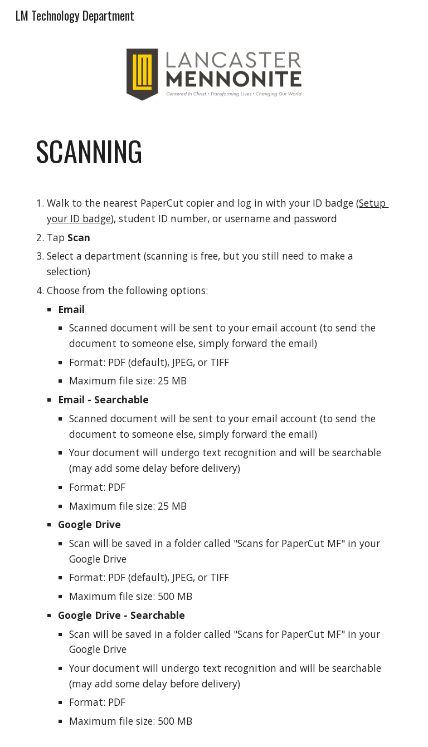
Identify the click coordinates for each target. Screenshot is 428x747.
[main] (213, 431)
